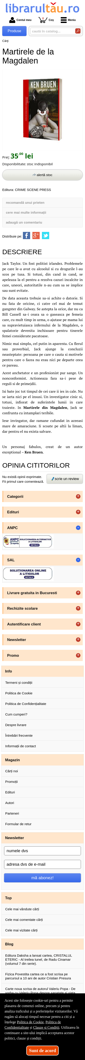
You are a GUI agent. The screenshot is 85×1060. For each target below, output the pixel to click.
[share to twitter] (45, 235)
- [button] (78, 527)
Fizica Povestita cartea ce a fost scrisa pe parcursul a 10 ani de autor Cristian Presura (38, 976)
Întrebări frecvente (19, 735)
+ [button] (78, 496)
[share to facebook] (26, 235)
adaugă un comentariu (24, 222)
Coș (46, 20)
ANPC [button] (12, 528)
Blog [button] (9, 944)
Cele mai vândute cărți (22, 909)
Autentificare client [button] (24, 624)
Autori (9, 803)
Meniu (68, 20)
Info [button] (8, 671)
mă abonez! (43, 877)
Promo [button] (13, 655)
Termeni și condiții (18, 682)
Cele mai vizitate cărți (21, 930)
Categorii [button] (15, 496)
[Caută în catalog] (77, 31)
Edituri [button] (13, 512)
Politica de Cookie (18, 693)
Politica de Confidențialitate (25, 704)
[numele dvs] (42, 850)
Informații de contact (20, 746)
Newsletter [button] (16, 640)
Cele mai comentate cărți (24, 920)
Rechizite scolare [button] (22, 608)
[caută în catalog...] (51, 31)
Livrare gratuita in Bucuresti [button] (32, 593)
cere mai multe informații (26, 212)
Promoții (11, 782)
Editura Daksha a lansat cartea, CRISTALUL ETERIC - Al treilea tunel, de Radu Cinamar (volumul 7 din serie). (38, 959)
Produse (14, 31)
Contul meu (20, 20)
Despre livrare (15, 725)
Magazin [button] (12, 760)
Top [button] (8, 898)
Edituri (10, 792)
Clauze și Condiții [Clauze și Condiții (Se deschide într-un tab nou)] (46, 1027)
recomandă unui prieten (25, 202)
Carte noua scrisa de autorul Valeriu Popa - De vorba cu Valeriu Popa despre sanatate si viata (40, 991)
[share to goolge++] (36, 235)
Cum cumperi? (16, 714)
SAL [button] (11, 560)
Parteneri (12, 813)
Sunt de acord (42, 1050)
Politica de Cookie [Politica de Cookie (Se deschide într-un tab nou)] (30, 1022)
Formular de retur (18, 824)
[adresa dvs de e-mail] (42, 864)
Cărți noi (11, 771)
